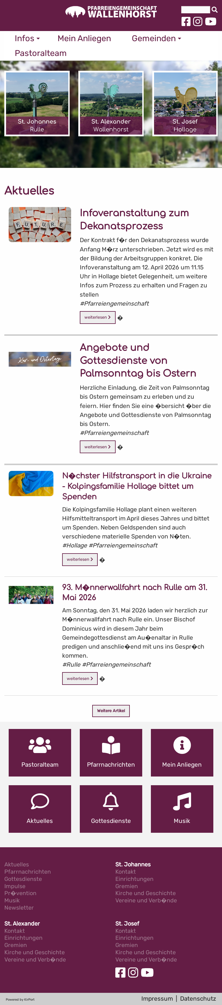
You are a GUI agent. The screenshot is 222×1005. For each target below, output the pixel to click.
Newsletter (19, 908)
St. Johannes (133, 865)
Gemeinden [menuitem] (154, 38)
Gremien (126, 887)
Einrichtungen (134, 879)
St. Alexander (22, 924)
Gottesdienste (23, 879)
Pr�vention (20, 893)
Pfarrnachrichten (27, 872)
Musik (12, 901)
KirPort (29, 1000)
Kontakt (125, 872)
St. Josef (127, 924)
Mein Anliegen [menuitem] (84, 38)
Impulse (14, 887)
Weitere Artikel (111, 710)
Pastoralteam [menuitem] (41, 53)
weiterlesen (97, 317)
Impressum (157, 998)
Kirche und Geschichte (145, 893)
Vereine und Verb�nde (146, 901)
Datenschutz (198, 998)
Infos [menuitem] (24, 38)
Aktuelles (16, 865)
